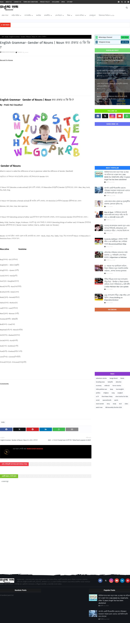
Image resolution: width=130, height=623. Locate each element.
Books (122, 378)
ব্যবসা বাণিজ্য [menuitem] (79, 15)
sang (113, 393)
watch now (99, 407)
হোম (3, 37)
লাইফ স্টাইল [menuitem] (15, 15)
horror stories (117, 385)
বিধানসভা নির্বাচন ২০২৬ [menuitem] (106, 15)
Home (2, 2)
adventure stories (101, 378)
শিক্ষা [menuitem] (68, 15)
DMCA (63, 2)
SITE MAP (69, 2)
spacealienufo (107, 400)
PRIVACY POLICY (45, 2)
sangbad (120, 393)
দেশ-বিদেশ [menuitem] (58, 15)
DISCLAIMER (55, 2)
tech (120, 404)
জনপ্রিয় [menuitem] (38, 15)
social (98, 400)
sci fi (97, 396)
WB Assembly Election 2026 (113, 407)
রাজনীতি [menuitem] (47, 15)
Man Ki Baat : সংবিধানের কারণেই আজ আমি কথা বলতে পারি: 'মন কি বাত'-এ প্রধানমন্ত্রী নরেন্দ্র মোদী (112, 98)
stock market (100, 404)
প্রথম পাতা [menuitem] (5, 15)
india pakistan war (101, 389)
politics (98, 393)
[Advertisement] (45, 78)
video (126, 404)
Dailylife (110, 382)
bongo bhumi (114, 378)
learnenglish (120, 389)
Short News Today (107, 396)
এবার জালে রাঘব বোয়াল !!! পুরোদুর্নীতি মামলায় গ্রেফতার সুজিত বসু (112, 85)
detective (118, 382)
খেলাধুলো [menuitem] (92, 15)
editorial (107, 385)
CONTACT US (17, 2)
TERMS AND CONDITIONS (30, 2)
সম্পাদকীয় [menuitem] (27, 15)
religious (106, 393)
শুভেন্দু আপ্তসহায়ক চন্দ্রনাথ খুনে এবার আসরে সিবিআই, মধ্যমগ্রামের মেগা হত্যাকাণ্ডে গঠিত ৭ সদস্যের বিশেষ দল (117, 228)
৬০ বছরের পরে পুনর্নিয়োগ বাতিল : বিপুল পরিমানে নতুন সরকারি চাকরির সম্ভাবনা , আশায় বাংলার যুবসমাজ (116, 268)
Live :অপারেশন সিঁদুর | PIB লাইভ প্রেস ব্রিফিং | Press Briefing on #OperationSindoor (117, 297)
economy (98, 385)
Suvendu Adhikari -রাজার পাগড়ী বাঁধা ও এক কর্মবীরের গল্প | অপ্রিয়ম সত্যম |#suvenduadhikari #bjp (115, 241)
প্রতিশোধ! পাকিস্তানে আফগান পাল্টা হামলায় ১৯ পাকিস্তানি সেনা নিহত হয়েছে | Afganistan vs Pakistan (115, 254)
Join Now (125, 37)
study (6, 37)
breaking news (100, 382)
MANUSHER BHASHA (8, 52)
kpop (111, 389)
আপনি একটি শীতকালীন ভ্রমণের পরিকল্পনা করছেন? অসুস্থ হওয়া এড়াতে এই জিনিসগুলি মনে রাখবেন (111, 72)
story (108, 404)
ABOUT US (9, 2)
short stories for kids (121, 396)
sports (116, 400)
